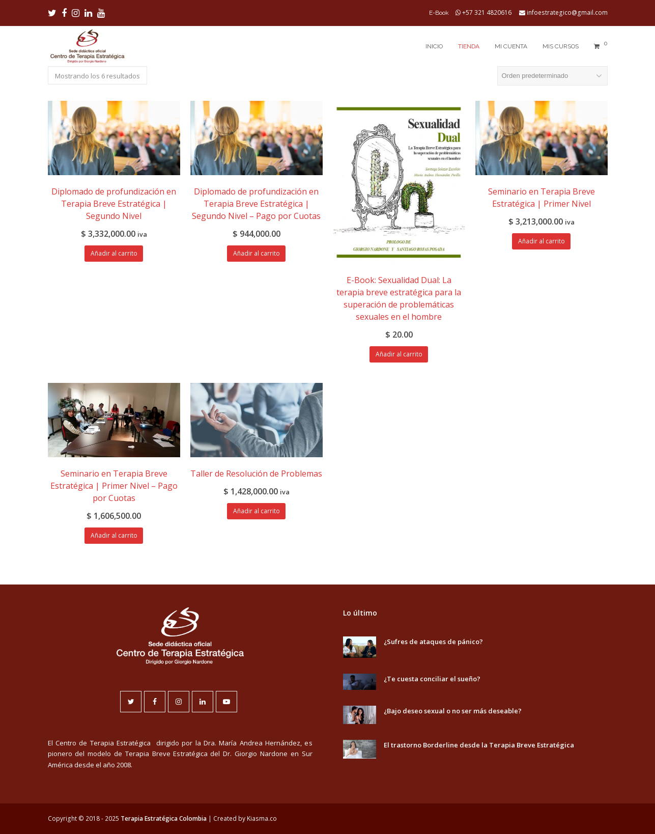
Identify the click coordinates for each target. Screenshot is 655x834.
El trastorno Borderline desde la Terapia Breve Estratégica (479, 744)
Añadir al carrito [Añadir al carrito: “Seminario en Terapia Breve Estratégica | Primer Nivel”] (541, 241)
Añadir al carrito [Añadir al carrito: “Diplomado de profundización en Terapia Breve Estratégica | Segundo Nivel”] (114, 253)
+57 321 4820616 (486, 12)
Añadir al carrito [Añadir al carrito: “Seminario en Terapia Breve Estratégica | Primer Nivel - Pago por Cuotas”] (114, 535)
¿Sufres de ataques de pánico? (433, 641)
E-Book (439, 12)
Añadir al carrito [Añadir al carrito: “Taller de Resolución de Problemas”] (256, 511)
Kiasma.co (262, 818)
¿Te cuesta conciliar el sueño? (432, 678)
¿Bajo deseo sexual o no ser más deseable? (453, 710)
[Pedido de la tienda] (552, 76)
